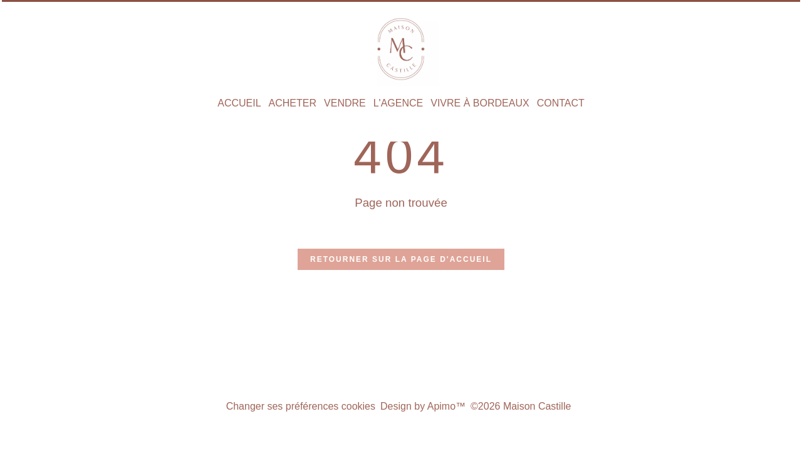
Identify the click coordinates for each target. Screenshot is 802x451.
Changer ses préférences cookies (300, 406)
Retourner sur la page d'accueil (401, 259)
